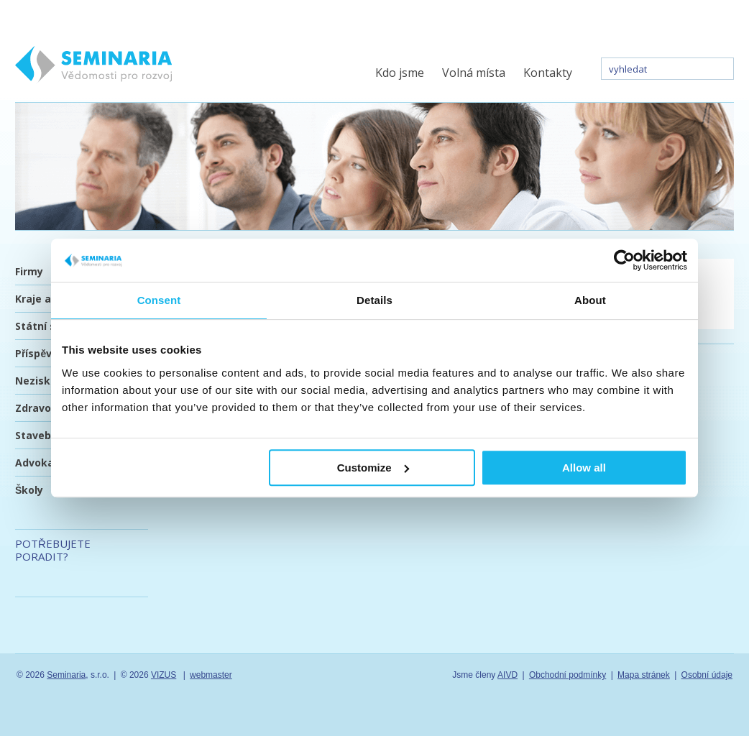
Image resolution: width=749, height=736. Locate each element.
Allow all (584, 467)
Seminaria (66, 675)
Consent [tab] (159, 300)
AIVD (507, 675)
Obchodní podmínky (567, 675)
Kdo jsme (399, 72)
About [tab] (590, 300)
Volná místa (473, 72)
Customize (373, 467)
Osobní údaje (706, 675)
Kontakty (547, 72)
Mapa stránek (643, 675)
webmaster (211, 675)
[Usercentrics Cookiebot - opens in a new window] (624, 260)
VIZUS (163, 675)
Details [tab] (374, 300)
